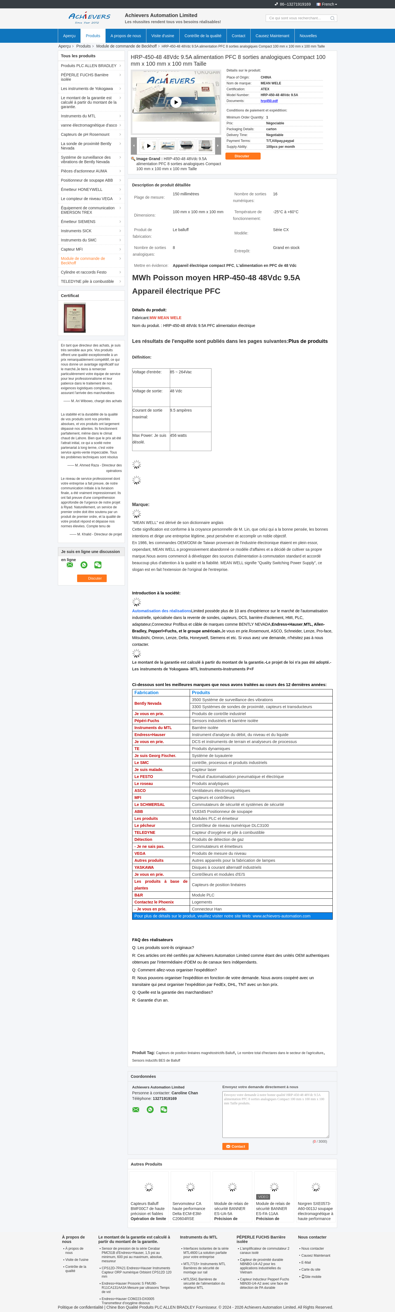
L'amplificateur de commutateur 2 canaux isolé (264, 1251)
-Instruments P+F (238, 669)
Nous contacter (312, 1249)
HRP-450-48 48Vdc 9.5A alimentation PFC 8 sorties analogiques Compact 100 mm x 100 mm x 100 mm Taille (178, 163)
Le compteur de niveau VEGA (87, 198)
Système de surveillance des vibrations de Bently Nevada (86, 159)
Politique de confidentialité (80, 1307)
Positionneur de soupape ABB (87, 180)
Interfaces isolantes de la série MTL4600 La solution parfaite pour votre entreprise (206, 1253)
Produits (93, 36)
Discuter (246, 156)
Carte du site (310, 1269)
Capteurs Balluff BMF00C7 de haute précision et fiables (148, 1208)
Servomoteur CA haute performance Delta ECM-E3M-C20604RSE (188, 1211)
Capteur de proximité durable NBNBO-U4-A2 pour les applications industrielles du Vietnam (261, 1266)
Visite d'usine (162, 36)
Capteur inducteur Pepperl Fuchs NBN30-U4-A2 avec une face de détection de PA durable (264, 1283)
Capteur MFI (72, 249)
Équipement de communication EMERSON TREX (88, 210)
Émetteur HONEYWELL (82, 189)
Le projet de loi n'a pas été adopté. (298, 662)
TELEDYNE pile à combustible (87, 281)
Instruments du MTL (78, 116)
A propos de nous (126, 36)
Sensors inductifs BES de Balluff (156, 1060)
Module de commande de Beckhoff (126, 46)
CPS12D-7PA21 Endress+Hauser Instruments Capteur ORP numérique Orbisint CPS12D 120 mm (137, 1272)
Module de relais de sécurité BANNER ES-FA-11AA (273, 1208)
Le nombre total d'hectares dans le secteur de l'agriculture (280, 1053)
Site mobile (311, 1277)
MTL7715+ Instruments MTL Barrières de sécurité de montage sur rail (204, 1268)
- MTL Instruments (205, 669)
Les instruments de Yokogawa (87, 88)
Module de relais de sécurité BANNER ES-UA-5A (231, 1208)
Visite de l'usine (77, 1260)
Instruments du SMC (79, 240)
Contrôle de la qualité (203, 36)
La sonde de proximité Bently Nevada (86, 145)
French (328, 4)
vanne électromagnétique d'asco (89, 125)
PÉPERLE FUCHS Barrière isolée (84, 77)
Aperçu (69, 36)
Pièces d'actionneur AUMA (84, 171)
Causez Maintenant (272, 36)
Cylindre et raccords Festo (83, 272)
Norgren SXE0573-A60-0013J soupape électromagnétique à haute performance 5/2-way (315, 1213)
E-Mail (306, 1262)
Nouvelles (308, 36)
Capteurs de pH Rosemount (85, 134)
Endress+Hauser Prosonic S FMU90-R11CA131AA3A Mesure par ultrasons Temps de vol (136, 1288)
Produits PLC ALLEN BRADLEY (88, 65)
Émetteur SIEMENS (78, 221)
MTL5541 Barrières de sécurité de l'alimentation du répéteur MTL (204, 1283)
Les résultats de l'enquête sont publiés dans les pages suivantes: (210, 341)
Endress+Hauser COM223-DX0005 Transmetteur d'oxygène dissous (128, 1301)
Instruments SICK (76, 231)
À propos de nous (74, 1251)
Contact (238, 36)
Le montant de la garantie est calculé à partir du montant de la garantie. (88, 102)
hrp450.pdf (269, 101)
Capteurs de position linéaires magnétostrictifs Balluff (195, 1053)
